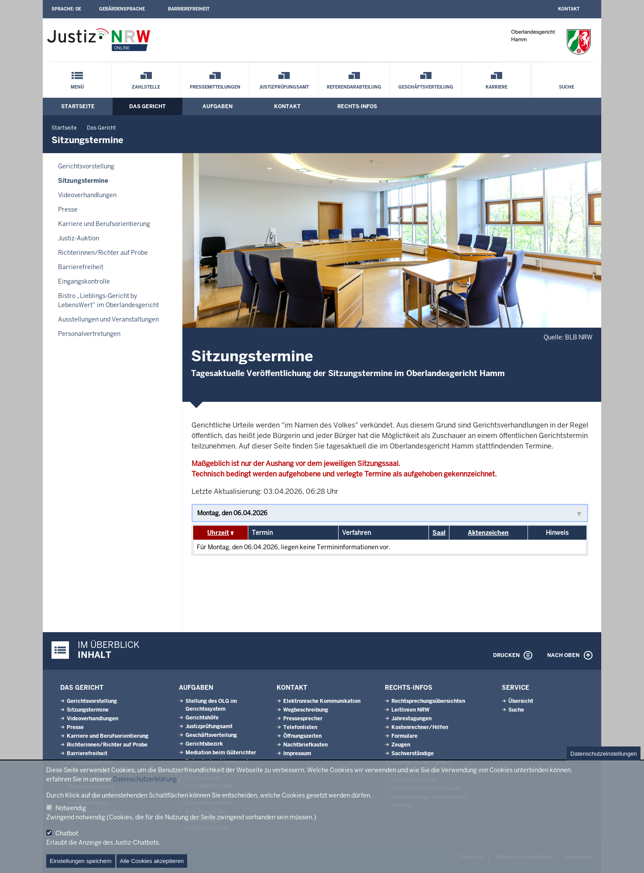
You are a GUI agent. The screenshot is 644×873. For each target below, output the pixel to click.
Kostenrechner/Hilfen (419, 727)
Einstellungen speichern (81, 861)
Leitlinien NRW (410, 709)
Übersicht (520, 701)
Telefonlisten (300, 727)
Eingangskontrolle (84, 281)
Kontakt (568, 9)
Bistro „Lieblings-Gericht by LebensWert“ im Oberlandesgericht (108, 300)
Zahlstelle (146, 87)
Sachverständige (412, 753)
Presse (68, 209)
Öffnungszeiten (302, 736)
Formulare (404, 736)
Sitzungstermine (83, 181)
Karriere (496, 87)
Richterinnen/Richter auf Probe (103, 253)
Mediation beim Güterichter (220, 752)
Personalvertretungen (89, 334)
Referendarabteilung (354, 87)
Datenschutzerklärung (145, 779)
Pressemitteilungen (215, 87)
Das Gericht (147, 106)
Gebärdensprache (122, 9)
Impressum (297, 753)
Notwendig (70, 808)
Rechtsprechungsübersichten (428, 701)
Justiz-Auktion (78, 238)
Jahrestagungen (411, 718)
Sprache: (66, 9)
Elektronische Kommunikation (321, 701)
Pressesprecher (302, 718)
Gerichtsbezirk (204, 743)
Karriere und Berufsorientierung (104, 224)
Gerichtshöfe (202, 717)
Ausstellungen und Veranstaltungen (108, 319)
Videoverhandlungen (87, 195)
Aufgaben (217, 106)
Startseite (78, 106)
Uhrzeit (218, 533)
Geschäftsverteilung (425, 87)
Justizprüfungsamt (284, 87)
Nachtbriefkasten (305, 744)
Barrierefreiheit (188, 9)
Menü (77, 87)
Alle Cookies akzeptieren (152, 861)
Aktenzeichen (488, 533)
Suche (566, 87)
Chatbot (66, 833)
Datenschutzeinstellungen (603, 753)
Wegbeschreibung (305, 709)
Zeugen (400, 744)
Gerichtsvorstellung (86, 166)
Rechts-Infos (357, 106)
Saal (438, 533)
